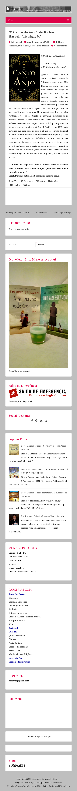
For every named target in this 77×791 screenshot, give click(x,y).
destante (37, 779)
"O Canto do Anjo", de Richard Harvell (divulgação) (33, 34)
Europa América (17, 620)
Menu (38, 20)
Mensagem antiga (62, 212)
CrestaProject (29, 782)
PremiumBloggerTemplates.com (22, 786)
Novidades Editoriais (39, 45)
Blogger (47, 736)
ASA (11, 624)
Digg (26, 184)
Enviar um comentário (18, 229)
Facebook (27, 181)
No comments (60, 45)
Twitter (40, 181)
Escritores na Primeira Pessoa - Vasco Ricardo (42, 516)
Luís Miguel (23, 45)
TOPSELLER (15, 650)
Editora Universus (18, 612)
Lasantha (58, 782)
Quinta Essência (17, 635)
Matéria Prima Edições (20, 654)
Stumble (15, 184)
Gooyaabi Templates (60, 786)
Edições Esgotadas (18, 646)
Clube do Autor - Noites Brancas (25, 616)
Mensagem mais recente (17, 212)
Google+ (53, 181)
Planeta (12, 639)
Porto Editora (15, 643)
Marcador (14, 597)
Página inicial (42, 212)
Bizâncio (13, 609)
